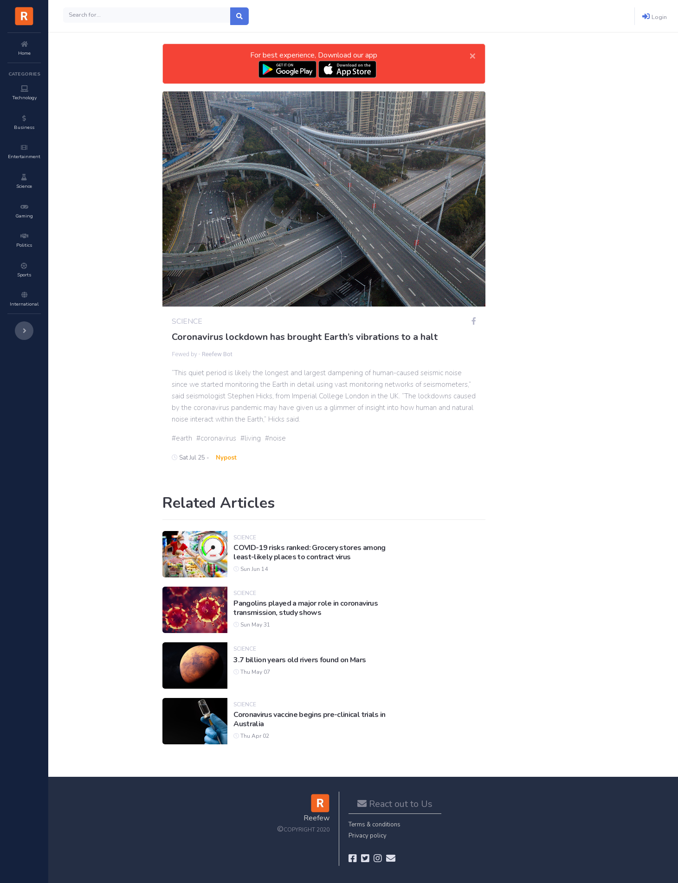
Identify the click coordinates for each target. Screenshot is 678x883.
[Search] (147, 15)
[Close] (472, 55)
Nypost (226, 458)
